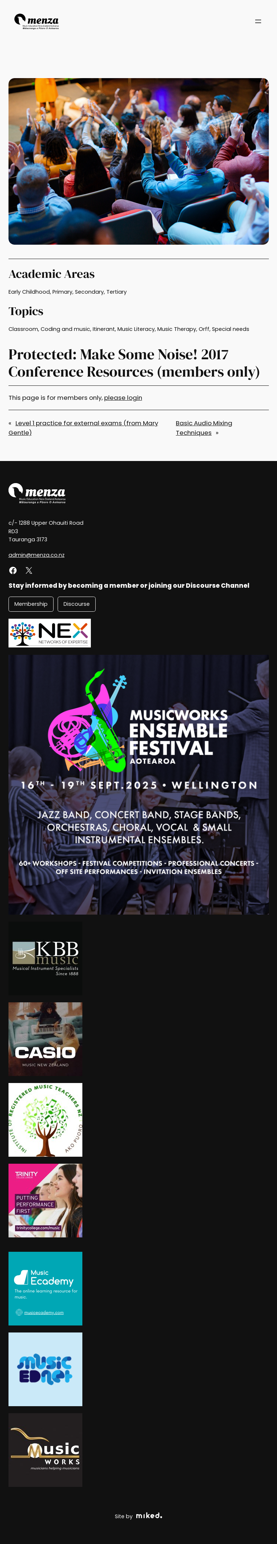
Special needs (230, 329)
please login (123, 397)
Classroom (23, 329)
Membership (31, 604)
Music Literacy (136, 329)
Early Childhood (29, 292)
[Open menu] (258, 21)
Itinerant (104, 329)
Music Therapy (176, 329)
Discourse (77, 604)
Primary (62, 292)
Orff (204, 329)
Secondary (89, 292)
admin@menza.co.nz (36, 555)
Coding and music (65, 329)
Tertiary (116, 292)
